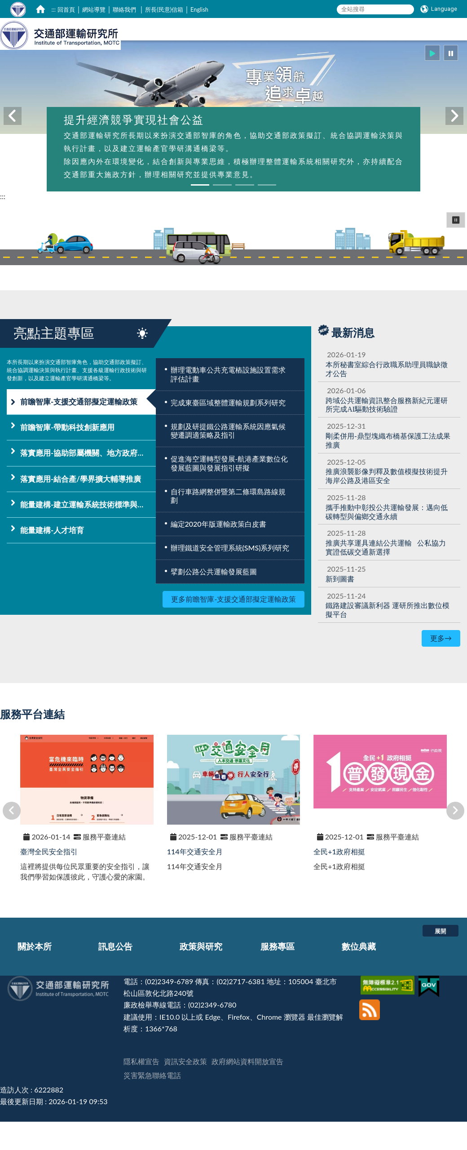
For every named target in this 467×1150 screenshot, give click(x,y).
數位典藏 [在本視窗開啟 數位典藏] (436, 57)
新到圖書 (340, 608)
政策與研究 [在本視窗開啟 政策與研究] (334, 57)
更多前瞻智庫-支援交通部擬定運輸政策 (233, 628)
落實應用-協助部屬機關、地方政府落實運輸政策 (88, 482)
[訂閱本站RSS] (369, 1032)
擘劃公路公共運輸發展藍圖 (214, 601)
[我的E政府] (430, 1011)
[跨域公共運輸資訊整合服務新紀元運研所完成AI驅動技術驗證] (387, 434)
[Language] (439, 9)
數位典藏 (359, 976)
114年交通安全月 (195, 881)
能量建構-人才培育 (52, 559)
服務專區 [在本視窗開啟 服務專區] (387, 57)
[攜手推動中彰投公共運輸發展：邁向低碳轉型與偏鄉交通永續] (387, 541)
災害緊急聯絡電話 (152, 1105)
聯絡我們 (124, 9)
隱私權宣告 (141, 1091)
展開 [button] (440, 960)
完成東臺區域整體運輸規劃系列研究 (228, 432)
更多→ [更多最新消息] (441, 667)
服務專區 (277, 976)
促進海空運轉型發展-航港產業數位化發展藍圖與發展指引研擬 (229, 493)
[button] (432, 82)
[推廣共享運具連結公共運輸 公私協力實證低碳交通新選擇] (386, 577)
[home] (40, 9)
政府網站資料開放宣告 (247, 1091)
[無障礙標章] (389, 1011)
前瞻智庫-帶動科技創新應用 (67, 457)
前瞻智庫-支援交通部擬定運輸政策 (78, 431)
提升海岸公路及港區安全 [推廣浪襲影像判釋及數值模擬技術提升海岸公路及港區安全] (387, 505)
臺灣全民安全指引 (49, 881)
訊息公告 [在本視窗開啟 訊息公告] (282, 57)
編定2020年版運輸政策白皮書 (218, 553)
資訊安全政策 (185, 1091)
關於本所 (35, 976)
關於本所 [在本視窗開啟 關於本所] (233, 57)
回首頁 (66, 9)
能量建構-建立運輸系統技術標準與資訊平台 (88, 534)
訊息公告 (115, 976)
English (199, 9)
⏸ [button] (455, 249)
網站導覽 (94, 9)
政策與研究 (201, 976)
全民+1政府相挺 (339, 881)
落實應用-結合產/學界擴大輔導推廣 (80, 508)
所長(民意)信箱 (164, 9)
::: (53, 9)
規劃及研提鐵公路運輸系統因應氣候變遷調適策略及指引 (228, 460)
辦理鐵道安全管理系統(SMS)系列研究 (230, 577)
